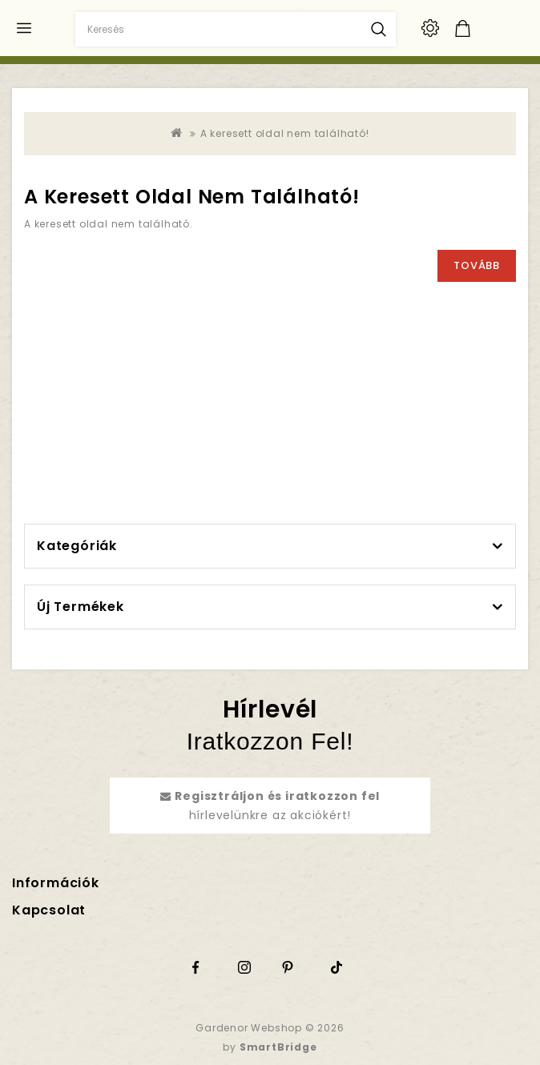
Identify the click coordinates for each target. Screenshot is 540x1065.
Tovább (476, 265)
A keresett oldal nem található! (284, 133)
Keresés (378, 29)
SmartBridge (278, 1047)
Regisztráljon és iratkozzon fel (277, 796)
